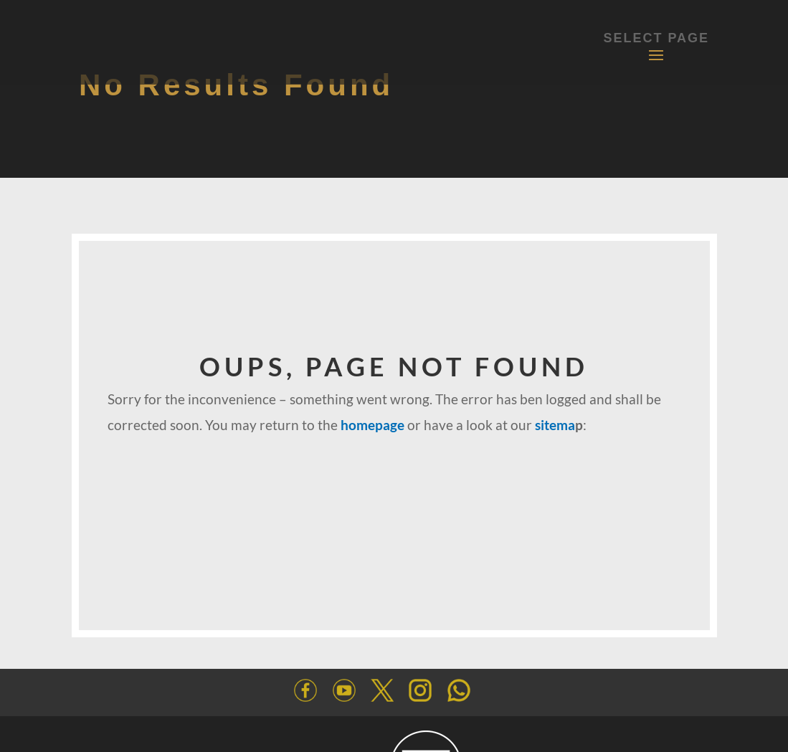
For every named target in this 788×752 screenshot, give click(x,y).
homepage (372, 425)
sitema (555, 425)
